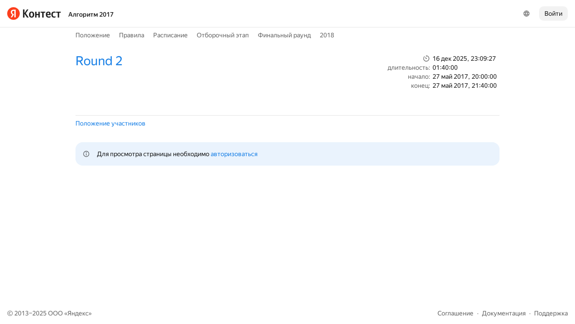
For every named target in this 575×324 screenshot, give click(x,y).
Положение (92, 35)
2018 (327, 35)
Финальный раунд (284, 35)
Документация (504, 313)
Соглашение (455, 313)
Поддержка (551, 313)
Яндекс (77, 313)
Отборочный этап (223, 35)
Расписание (170, 35)
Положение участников (110, 123)
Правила (131, 35)
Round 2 (98, 61)
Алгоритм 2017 (91, 14)
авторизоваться (234, 154)
